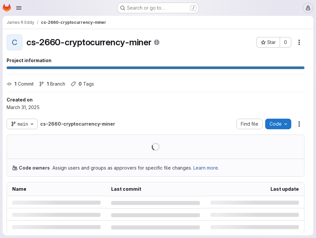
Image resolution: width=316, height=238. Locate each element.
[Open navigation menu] (19, 8)
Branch (52, 84)
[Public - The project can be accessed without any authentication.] (156, 42)
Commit (20, 84)
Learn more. (206, 168)
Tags (82, 84)
